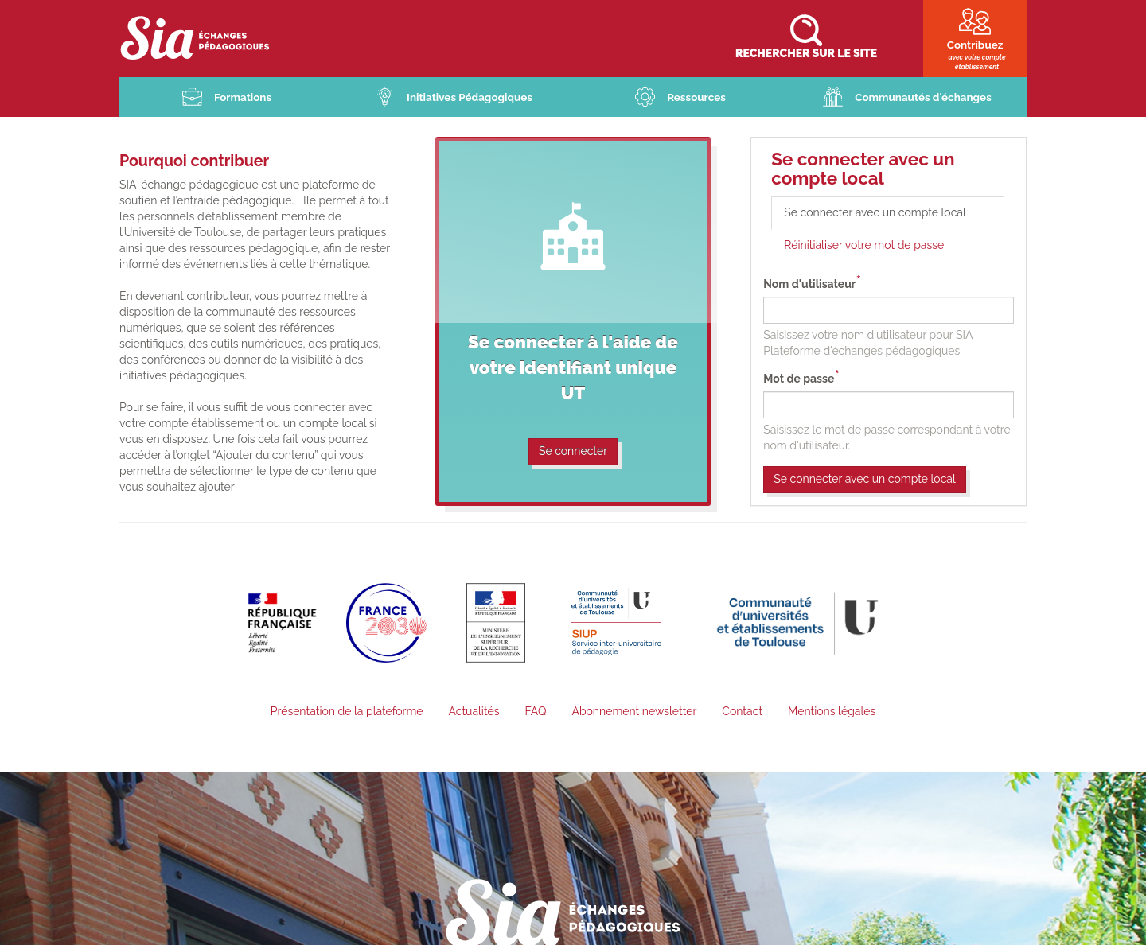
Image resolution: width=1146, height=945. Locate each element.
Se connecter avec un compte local (893, 218)
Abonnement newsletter (633, 712)
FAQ (535, 712)
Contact (742, 712)
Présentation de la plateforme (347, 712)
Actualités (473, 712)
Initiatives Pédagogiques (470, 97)
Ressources (696, 97)
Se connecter (573, 451)
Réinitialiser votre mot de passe (864, 245)
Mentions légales (831, 712)
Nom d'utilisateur (809, 284)
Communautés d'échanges (923, 97)
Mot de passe (798, 379)
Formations (242, 97)
